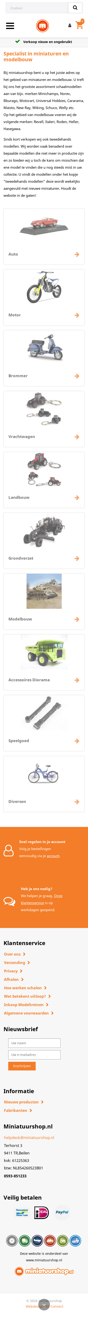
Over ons (12, 954)
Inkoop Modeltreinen (24, 1004)
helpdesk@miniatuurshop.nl (29, 1137)
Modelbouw (20, 622)
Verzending (14, 962)
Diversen (17, 804)
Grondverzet (20, 561)
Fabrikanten (15, 1110)
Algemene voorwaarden (26, 1013)
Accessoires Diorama (29, 683)
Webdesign (35, 1306)
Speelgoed (18, 743)
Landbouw (19, 500)
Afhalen (11, 979)
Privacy (11, 971)
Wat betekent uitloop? (25, 996)
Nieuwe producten (21, 1102)
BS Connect (54, 1306)
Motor (14, 318)
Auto (13, 257)
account (53, 855)
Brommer (18, 379)
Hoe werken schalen (23, 987)
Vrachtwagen (21, 439)
